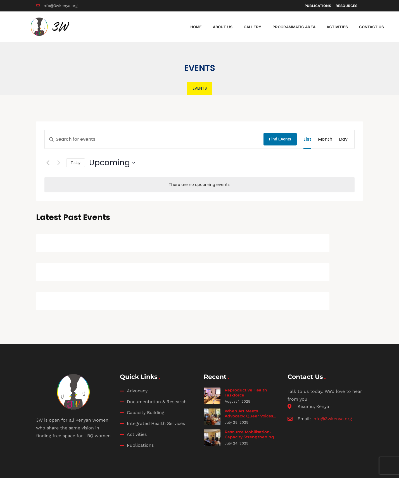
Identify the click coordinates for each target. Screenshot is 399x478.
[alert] (199, 184)
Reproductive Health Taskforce (246, 393)
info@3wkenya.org (332, 418)
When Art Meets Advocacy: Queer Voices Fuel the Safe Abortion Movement (249, 418)
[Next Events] (58, 162)
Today (75, 163)
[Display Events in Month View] (325, 139)
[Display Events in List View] (307, 139)
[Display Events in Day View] (343, 139)
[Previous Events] (47, 162)
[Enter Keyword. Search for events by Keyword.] (154, 139)
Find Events (280, 139)
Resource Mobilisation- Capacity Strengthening (249, 434)
